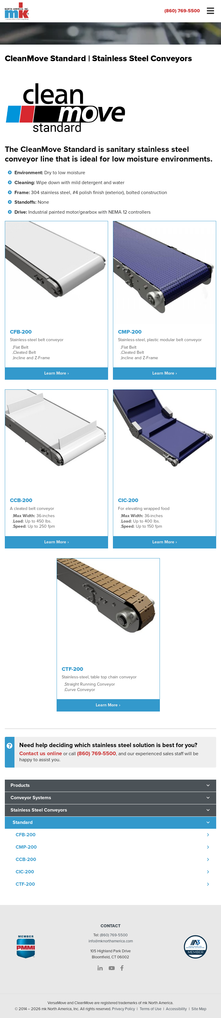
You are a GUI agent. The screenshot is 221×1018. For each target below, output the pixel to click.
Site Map (198, 1009)
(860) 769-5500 (182, 11)
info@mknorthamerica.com (111, 941)
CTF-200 (25, 884)
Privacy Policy (123, 1009)
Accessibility (176, 1009)
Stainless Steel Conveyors (39, 810)
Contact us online (40, 753)
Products (20, 785)
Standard (23, 822)
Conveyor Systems (31, 798)
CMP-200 (26, 847)
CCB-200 (26, 859)
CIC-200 (25, 872)
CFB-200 (26, 835)
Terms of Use (150, 1009)
